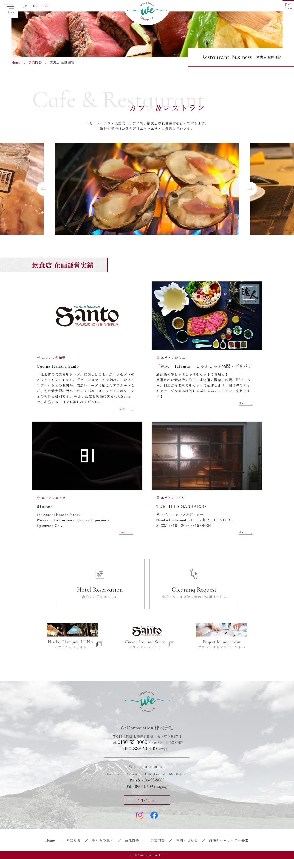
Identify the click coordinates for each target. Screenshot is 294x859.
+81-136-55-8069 (147, 780)
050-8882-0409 (140, 748)
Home (15, 62)
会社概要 (132, 840)
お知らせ (73, 840)
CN (45, 6)
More (121, 408)
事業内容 (35, 62)
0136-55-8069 (132, 742)
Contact (288, 8)
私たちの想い (103, 840)
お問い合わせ (187, 840)
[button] (44, 189)
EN (35, 6)
